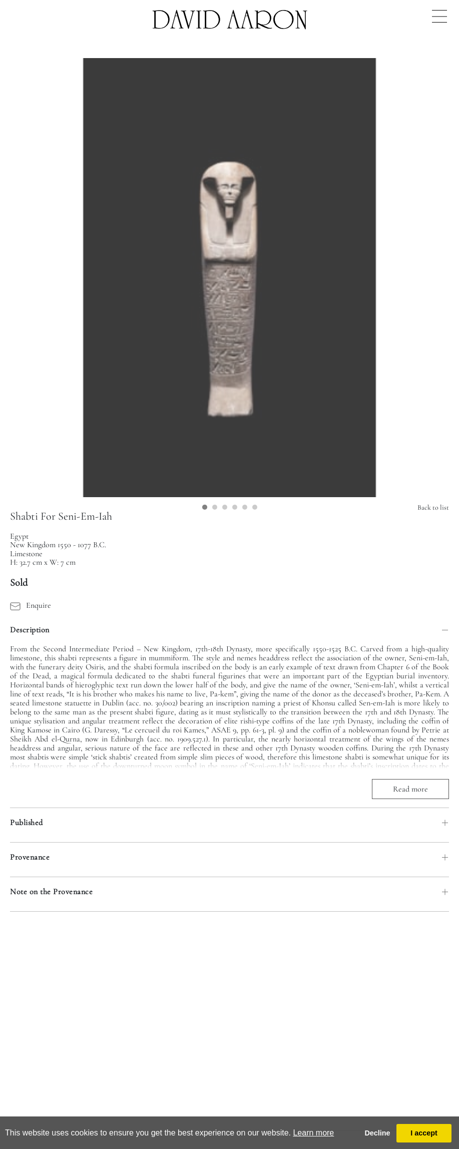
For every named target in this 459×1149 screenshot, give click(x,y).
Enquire (30, 605)
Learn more (313, 1132)
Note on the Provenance (51, 892)
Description (30, 630)
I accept (423, 1133)
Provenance (30, 857)
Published (26, 823)
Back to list (433, 507)
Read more (410, 789)
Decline (377, 1133)
